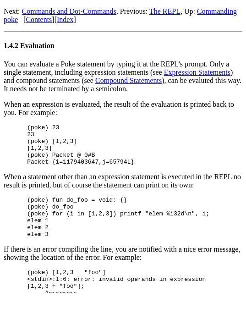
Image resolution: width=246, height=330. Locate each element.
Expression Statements (197, 72)
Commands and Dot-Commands (69, 11)
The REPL (164, 11)
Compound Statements (128, 80)
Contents (39, 19)
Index (65, 19)
